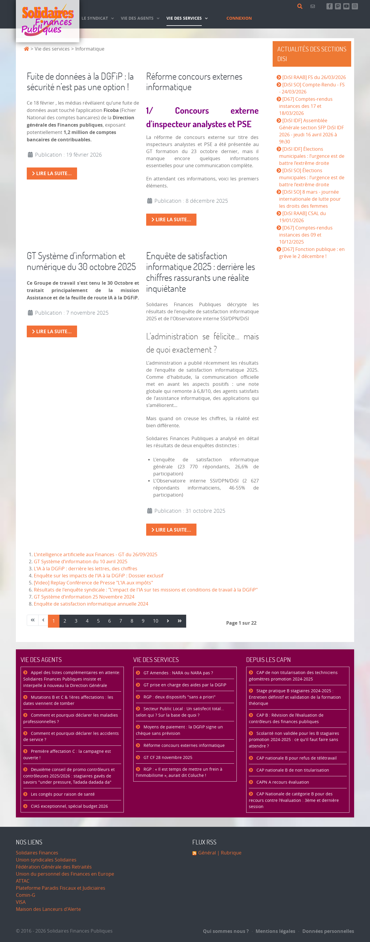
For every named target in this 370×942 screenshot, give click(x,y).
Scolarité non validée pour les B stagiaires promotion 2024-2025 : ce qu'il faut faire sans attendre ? (294, 740)
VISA (21, 902)
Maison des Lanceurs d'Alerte (48, 909)
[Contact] (314, 6)
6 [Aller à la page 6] (109, 621)
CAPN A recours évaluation (282, 782)
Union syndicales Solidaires (46, 860)
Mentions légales (274, 931)
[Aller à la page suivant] (168, 621)
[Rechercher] (301, 6)
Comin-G (25, 895)
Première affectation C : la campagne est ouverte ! (67, 754)
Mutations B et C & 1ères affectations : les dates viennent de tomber (68, 700)
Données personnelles (326, 931)
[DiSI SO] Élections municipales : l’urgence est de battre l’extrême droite (311, 177)
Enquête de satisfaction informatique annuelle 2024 (91, 604)
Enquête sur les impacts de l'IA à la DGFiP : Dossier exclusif (98, 576)
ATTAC (22, 881)
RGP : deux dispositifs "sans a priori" (179, 697)
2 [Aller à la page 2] (65, 621)
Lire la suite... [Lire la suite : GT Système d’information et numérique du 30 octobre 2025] (52, 331)
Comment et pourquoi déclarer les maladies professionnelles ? (70, 718)
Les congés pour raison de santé (62, 794)
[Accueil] (47, 21)
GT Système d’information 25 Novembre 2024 (84, 597)
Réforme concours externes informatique (194, 81)
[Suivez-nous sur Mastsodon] (338, 6)
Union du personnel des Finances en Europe (65, 874)
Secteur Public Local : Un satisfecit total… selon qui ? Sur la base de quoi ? (180, 712)
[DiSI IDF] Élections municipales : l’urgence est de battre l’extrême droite (311, 156)
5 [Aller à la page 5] (98, 621)
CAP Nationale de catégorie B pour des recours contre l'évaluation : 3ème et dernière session (294, 800)
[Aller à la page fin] (179, 621)
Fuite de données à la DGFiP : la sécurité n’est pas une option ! (80, 81)
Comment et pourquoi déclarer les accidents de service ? (71, 736)
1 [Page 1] (53, 621)
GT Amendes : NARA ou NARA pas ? (177, 673)
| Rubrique (228, 853)
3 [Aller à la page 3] (76, 621)
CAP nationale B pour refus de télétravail (296, 758)
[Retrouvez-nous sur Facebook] (329, 6)
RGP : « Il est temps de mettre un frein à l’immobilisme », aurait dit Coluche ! (179, 772)
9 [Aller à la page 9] (143, 621)
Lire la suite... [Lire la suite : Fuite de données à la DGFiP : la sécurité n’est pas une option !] (52, 173)
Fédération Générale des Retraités (54, 867)
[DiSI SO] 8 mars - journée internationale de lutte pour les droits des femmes (310, 199)
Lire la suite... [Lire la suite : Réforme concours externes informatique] (171, 219)
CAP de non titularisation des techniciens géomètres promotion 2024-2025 (293, 676)
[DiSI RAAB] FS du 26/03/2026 (314, 77)
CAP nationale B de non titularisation (292, 770)
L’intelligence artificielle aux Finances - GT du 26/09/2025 (95, 554)
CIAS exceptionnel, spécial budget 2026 (69, 806)
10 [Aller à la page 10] (155, 621)
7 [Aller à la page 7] (120, 621)
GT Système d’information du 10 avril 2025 (80, 561)
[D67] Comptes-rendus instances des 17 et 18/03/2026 (305, 106)
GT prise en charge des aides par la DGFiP (184, 685)
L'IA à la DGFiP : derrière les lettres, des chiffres (85, 568)
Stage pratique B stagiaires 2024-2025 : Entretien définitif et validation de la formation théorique (295, 697)
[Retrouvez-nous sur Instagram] (355, 6)
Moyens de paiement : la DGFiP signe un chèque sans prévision (179, 730)
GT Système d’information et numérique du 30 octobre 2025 (81, 260)
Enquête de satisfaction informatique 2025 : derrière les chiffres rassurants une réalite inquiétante (200, 271)
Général (207, 853)
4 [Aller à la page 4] (87, 621)
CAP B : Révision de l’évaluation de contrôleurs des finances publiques (286, 718)
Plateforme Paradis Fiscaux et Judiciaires (60, 888)
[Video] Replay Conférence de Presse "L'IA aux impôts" (93, 583)
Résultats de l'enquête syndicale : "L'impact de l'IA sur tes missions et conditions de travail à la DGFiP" (146, 590)
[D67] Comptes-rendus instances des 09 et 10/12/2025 (305, 235)
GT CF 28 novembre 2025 (167, 757)
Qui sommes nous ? (226, 931)
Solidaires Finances (37, 853)
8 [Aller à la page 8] (132, 621)
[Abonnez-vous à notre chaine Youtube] (346, 6)
